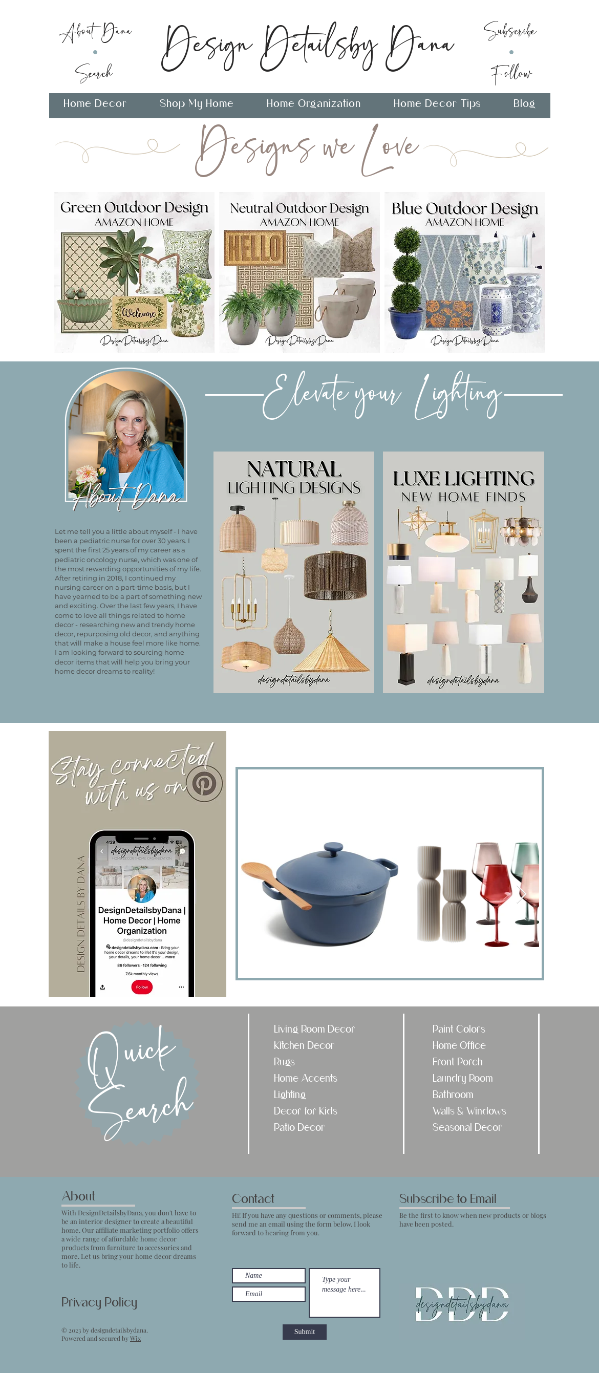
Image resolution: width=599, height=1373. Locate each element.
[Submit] (305, 1332)
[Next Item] (521, 895)
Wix (135, 1338)
